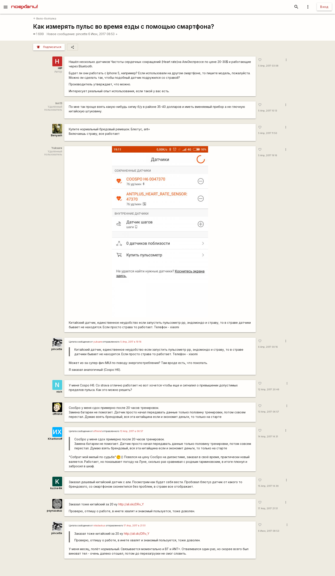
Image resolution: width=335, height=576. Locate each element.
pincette (82, 34)
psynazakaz (54, 510)
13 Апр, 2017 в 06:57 (131, 431)
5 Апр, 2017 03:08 (268, 65)
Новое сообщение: (61, 34)
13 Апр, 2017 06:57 (268, 411)
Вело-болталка (44, 18)
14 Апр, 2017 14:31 (268, 436)
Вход (324, 7)
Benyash (56, 135)
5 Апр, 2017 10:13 (267, 110)
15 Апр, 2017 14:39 (268, 486)
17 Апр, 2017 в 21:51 (134, 525)
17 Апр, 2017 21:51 (268, 508)
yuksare (97, 341)
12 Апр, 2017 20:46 (268, 389)
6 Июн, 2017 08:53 (103, 34)
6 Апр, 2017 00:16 (268, 347)
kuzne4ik (56, 488)
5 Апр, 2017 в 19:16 (130, 341)
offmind (57, 414)
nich (59, 391)
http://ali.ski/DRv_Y (131, 504)
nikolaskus (99, 525)
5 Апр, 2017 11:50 (267, 133)
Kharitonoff (55, 438)
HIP (60, 68)
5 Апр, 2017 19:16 (267, 155)
